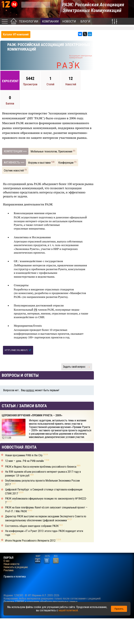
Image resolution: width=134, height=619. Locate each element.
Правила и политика (14, 576)
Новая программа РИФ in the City (26, 455)
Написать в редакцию (15, 567)
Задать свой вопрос (76, 366)
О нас (6, 560)
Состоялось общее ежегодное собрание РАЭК (34, 526)
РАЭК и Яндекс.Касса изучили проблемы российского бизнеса (42, 466)
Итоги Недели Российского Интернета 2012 (33, 540)
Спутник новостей (15, 170)
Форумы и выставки (41, 162)
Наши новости (11, 564)
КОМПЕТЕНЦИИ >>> (15, 151)
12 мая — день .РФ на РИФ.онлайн (27, 461)
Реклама (8, 570)
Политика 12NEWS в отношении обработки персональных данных (40, 601)
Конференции (67, 162)
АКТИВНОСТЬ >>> (14, 162)
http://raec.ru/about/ (18, 349)
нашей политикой (68, 610)
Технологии (28, 21)
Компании (50, 21)
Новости (69, 21)
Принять (119, 608)
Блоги (85, 21)
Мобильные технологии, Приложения (53, 151)
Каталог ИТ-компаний (16, 34)
